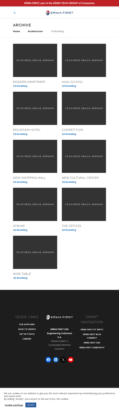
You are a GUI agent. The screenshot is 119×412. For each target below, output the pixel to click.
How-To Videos (27, 329)
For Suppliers (27, 324)
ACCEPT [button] (30, 404)
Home (16, 31)
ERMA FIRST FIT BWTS (92, 329)
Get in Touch (27, 334)
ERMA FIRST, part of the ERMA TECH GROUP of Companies (59, 3)
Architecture (35, 31)
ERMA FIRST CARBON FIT (92, 347)
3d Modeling (20, 86)
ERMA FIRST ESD (92, 342)
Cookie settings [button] (14, 405)
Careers (26, 338)
